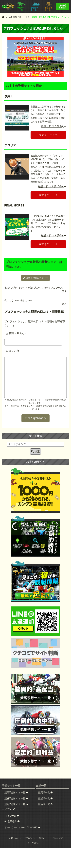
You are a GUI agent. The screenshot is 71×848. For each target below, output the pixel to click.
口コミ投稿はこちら (35, 278)
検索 (35, 451)
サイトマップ (56, 838)
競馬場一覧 (45, 792)
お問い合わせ (15, 838)
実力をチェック (48, 134)
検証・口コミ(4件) (53, 126)
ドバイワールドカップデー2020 (22, 827)
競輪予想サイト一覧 (16, 804)
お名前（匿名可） (16, 333)
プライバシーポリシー (35, 838)
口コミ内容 (12, 350)
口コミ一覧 (11, 815)
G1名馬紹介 (11, 821)
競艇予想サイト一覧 (16, 798)
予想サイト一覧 (21, 6)
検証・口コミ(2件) (53, 235)
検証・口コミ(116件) (52, 186)
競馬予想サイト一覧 (16, 792)
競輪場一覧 (45, 804)
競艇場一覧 (45, 798)
